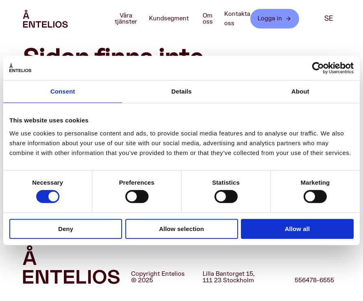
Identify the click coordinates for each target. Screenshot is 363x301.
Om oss (211, 19)
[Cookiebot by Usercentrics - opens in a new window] (318, 68)
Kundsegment (173, 18)
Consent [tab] (62, 91)
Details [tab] (181, 91)
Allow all (297, 228)
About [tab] (300, 91)
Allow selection (181, 228)
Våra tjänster (129, 19)
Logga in (275, 18)
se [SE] (328, 18)
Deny (65, 228)
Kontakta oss (237, 19)
